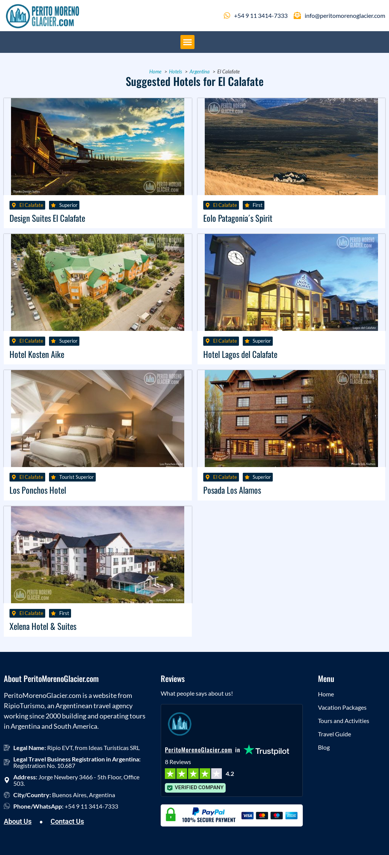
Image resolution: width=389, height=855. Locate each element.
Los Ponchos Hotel (37, 489)
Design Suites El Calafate (47, 217)
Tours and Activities (343, 720)
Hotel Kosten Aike (36, 354)
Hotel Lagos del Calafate (240, 354)
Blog (324, 747)
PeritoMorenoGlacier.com (198, 749)
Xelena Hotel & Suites (42, 626)
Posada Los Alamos (232, 489)
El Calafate (31, 205)
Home (326, 694)
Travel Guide (334, 733)
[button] (187, 42)
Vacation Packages (342, 707)
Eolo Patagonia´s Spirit (237, 217)
